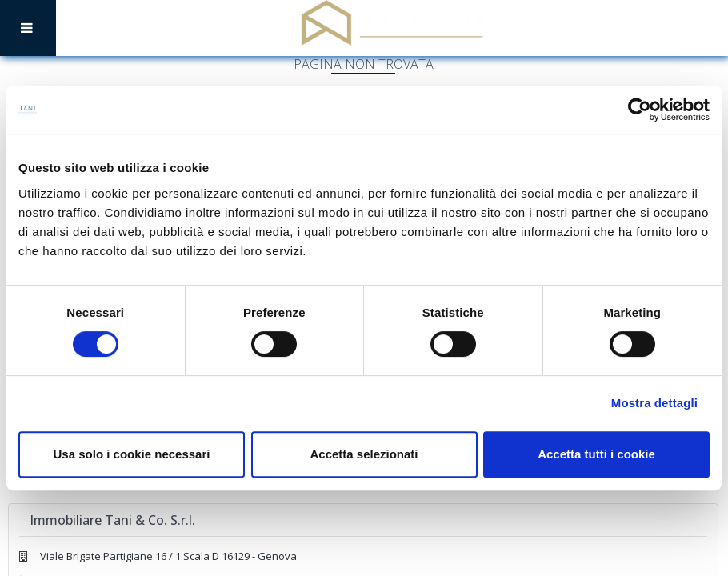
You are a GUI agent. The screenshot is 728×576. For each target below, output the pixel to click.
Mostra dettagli (654, 403)
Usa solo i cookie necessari (132, 454)
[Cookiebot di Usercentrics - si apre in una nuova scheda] (640, 110)
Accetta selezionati (364, 454)
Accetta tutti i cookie (596, 454)
